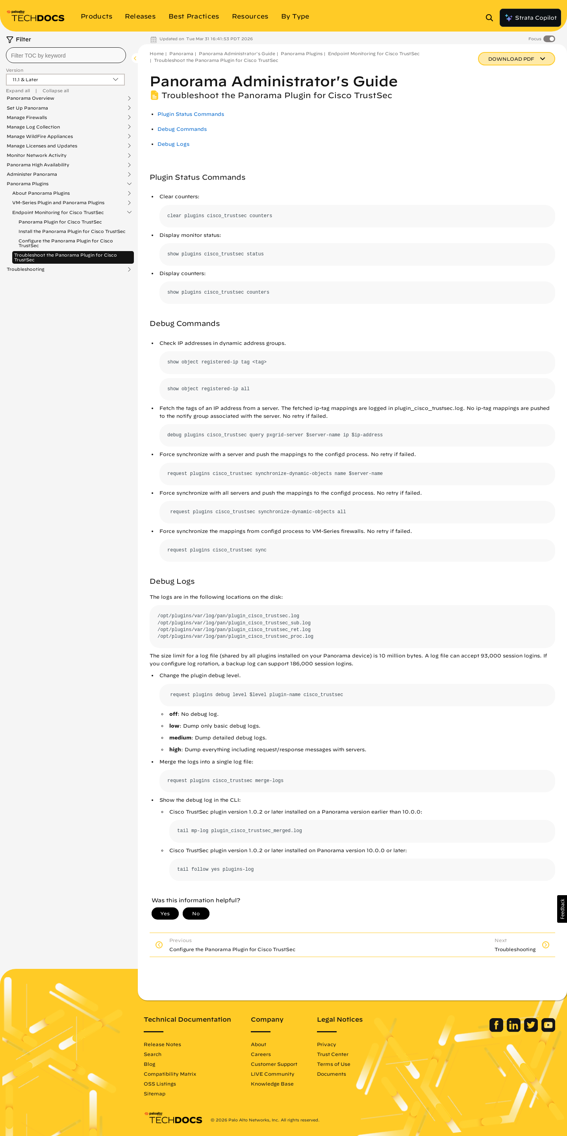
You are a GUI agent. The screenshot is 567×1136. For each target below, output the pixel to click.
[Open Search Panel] (492, 17)
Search (152, 1054)
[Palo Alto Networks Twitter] (531, 1030)
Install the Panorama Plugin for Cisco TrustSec (72, 231)
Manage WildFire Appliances (40, 136)
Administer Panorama (32, 174)
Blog (149, 1064)
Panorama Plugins (27, 183)
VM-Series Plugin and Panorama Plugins (58, 202)
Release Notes (162, 1044)
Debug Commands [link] (182, 129)
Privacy (326, 1044)
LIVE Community (273, 1073)
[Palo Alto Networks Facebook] (497, 1030)
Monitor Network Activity (37, 155)
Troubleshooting (25, 269)
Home (157, 53)
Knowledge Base (272, 1083)
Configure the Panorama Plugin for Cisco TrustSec (66, 243)
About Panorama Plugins (41, 193)
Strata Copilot (530, 17)
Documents (331, 1073)
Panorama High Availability (38, 164)
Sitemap (154, 1093)
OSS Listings (160, 1083)
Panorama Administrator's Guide (237, 53)
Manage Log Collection (33, 127)
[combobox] (66, 55)
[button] (562, 909)
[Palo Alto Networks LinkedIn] (514, 1030)
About (258, 1044)
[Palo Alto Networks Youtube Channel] (548, 1030)
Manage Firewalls (27, 117)
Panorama (181, 53)
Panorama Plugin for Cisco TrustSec (60, 221)
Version (14, 70)
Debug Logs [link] (173, 144)
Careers (261, 1054)
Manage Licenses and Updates (42, 145)
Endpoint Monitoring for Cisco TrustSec (58, 212)
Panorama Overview (30, 98)
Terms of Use (333, 1064)
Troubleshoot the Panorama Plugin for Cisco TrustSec (65, 257)
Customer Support (274, 1064)
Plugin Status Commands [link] (191, 114)
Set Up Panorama (27, 108)
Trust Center (332, 1054)
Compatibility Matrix (170, 1073)
